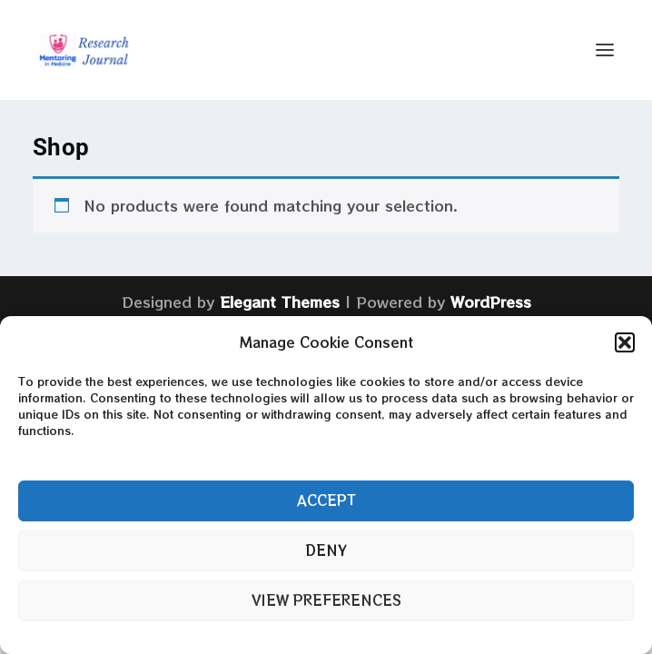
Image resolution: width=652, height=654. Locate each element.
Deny (326, 550)
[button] (625, 342)
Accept (326, 500)
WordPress (490, 301)
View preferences (326, 599)
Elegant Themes (280, 301)
